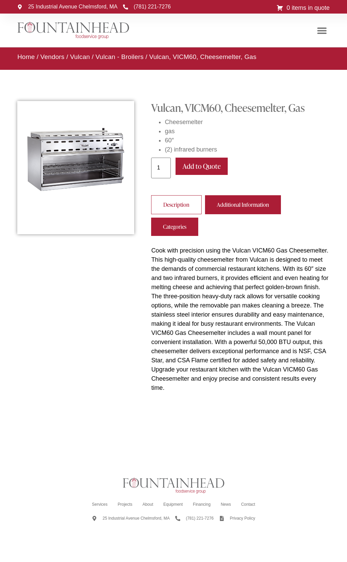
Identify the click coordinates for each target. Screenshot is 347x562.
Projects (125, 504)
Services (99, 504)
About (148, 504)
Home (26, 56)
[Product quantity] (161, 168)
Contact (248, 504)
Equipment (173, 504)
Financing (201, 504)
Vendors (52, 56)
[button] (322, 30)
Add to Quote (202, 166)
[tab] (176, 204)
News (226, 504)
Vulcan (80, 56)
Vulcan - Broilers (120, 56)
